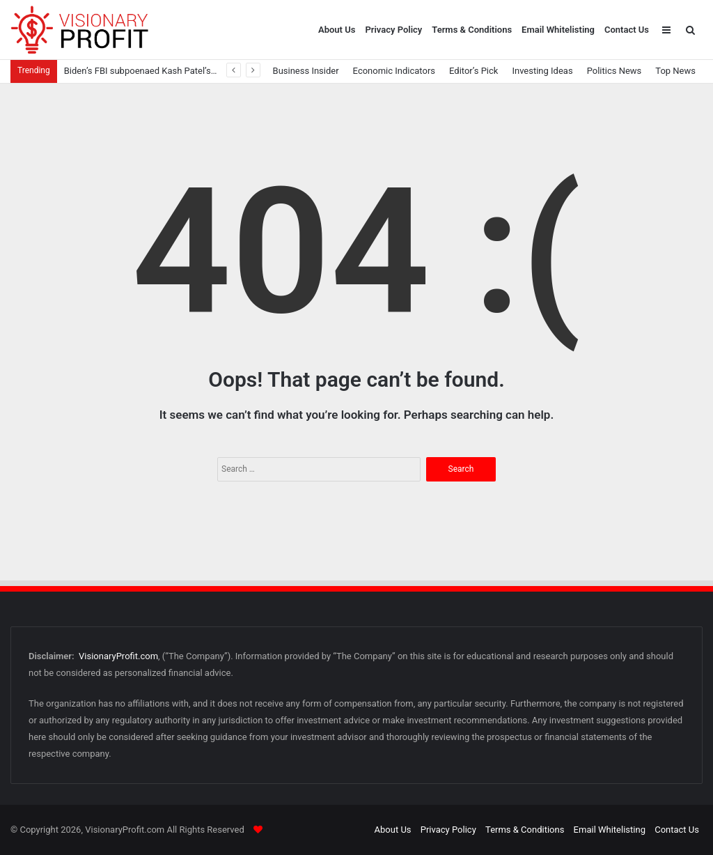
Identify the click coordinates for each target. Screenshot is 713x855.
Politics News (614, 71)
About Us (336, 29)
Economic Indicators (394, 71)
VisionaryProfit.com (118, 656)
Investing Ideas (542, 71)
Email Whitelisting (558, 29)
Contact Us (626, 29)
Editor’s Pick (473, 71)
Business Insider (306, 71)
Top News (675, 71)
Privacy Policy (393, 29)
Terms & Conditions (472, 29)
